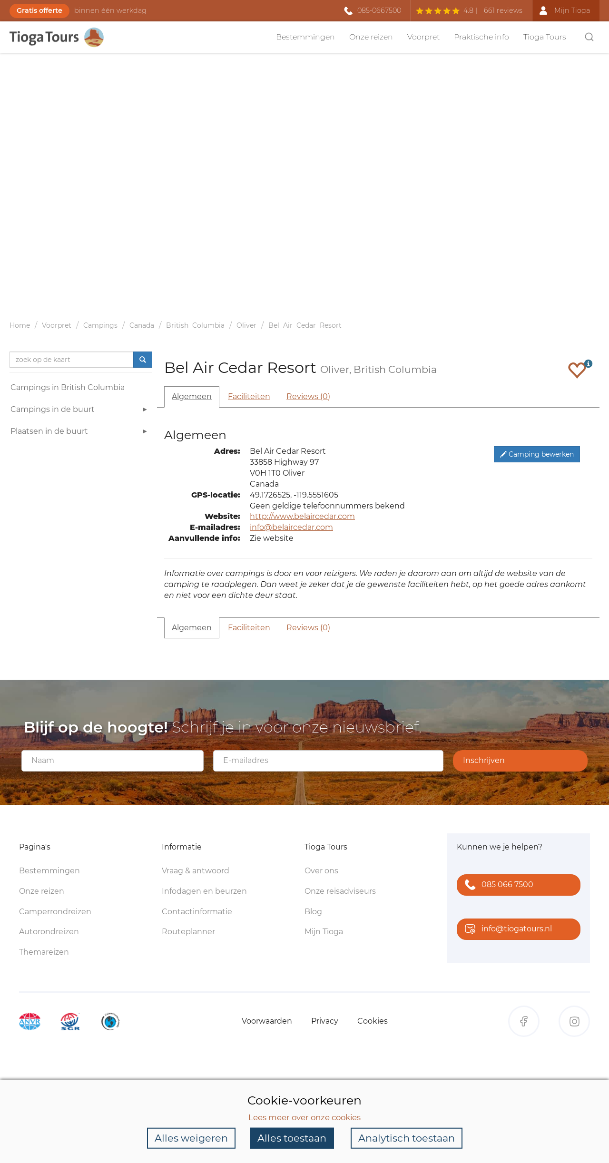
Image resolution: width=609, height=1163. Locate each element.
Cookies (372, 1021)
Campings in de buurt (80, 411)
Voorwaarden (267, 1021)
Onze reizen (371, 36)
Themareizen (44, 952)
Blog (313, 911)
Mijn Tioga (323, 931)
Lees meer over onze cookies (304, 1117)
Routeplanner (188, 931)
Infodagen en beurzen (204, 891)
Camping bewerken (537, 454)
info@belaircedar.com (291, 527)
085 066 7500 (497, 885)
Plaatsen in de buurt (80, 433)
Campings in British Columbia (67, 387)
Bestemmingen (305, 36)
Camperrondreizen (55, 911)
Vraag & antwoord (195, 870)
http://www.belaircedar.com (302, 516)
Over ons (321, 870)
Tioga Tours (544, 36)
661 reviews (503, 10)
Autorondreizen (49, 931)
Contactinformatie (197, 911)
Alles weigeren (191, 1138)
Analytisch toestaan (406, 1138)
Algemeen (192, 396)
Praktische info (481, 36)
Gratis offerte (39, 10)
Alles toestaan (291, 1138)
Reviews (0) (308, 396)
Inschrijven (484, 760)
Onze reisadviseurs (340, 891)
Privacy (324, 1021)
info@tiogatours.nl (506, 929)
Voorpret (423, 36)
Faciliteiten (249, 396)
